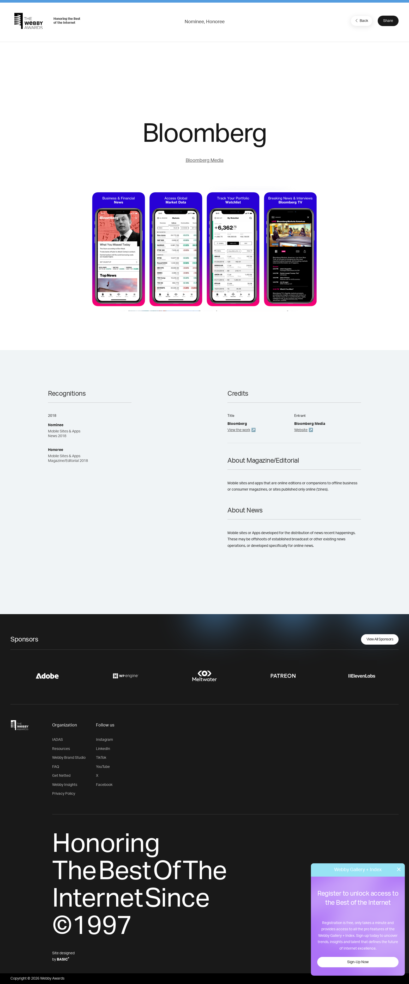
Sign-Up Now (358, 962)
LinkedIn (103, 749)
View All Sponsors (379, 639)
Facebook (104, 785)
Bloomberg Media (205, 160)
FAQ (55, 767)
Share (388, 21)
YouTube (103, 767)
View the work (238, 430)
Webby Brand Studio (69, 758)
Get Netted (61, 776)
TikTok (101, 758)
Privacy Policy (63, 794)
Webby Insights (64, 785)
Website (301, 430)
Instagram (104, 740)
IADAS (57, 740)
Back (361, 20)
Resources (61, 749)
